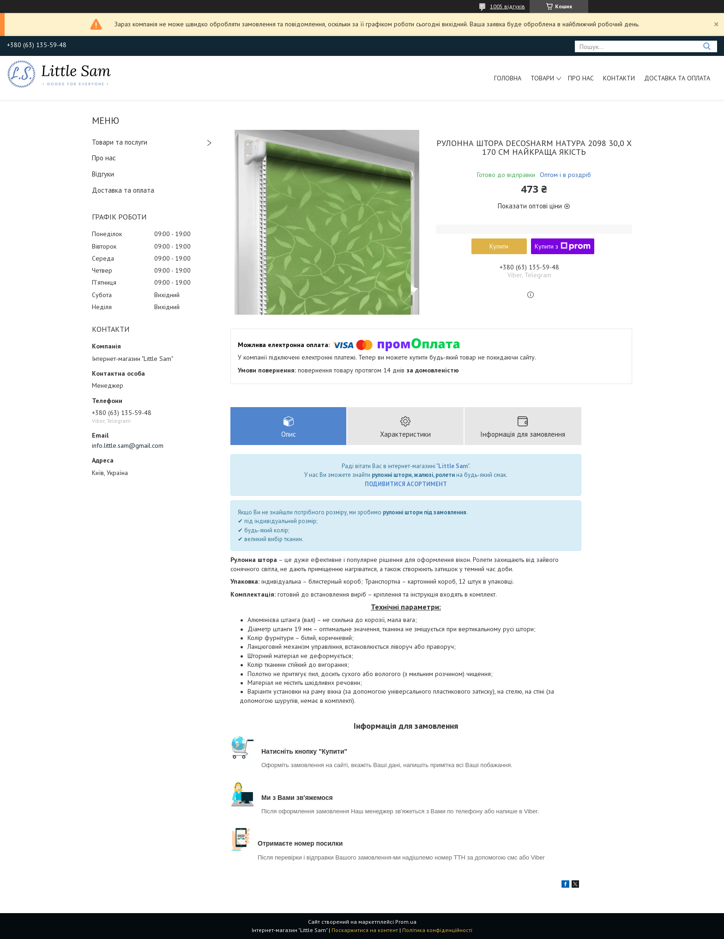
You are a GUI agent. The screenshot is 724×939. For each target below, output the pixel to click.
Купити (498, 246)
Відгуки (103, 174)
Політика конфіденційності (437, 930)
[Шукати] (706, 46)
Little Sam (453, 466)
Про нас (581, 78)
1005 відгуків (507, 6)
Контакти (619, 78)
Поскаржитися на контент (365, 930)
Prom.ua (405, 921)
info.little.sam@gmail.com (127, 445)
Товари (542, 78)
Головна (507, 78)
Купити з (563, 246)
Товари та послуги (119, 142)
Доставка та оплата (677, 78)
